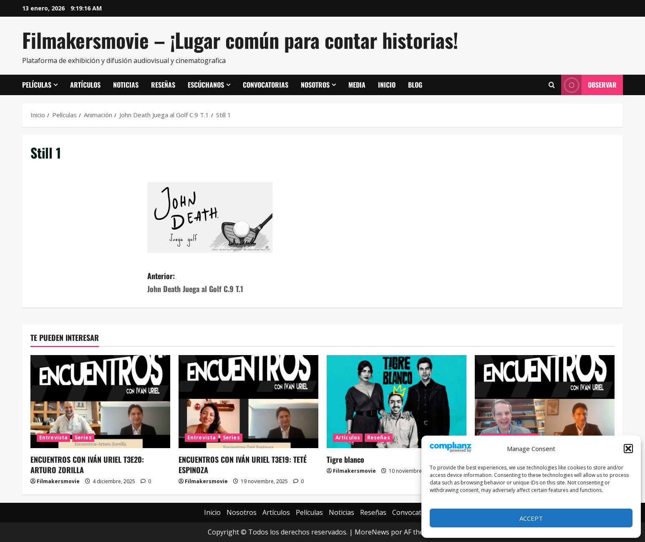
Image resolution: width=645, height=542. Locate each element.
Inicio (387, 85)
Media (356, 85)
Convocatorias (265, 85)
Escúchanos (206, 85)
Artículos (85, 85)
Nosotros (315, 85)
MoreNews (372, 532)
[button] (628, 448)
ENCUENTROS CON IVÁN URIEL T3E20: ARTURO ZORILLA (87, 464)
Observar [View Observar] (589, 85)
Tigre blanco (345, 459)
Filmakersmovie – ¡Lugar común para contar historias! (240, 40)
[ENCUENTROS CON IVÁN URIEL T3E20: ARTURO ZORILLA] (100, 401)
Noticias (126, 85)
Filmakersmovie (58, 481)
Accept (531, 518)
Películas (36, 85)
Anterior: (234, 282)
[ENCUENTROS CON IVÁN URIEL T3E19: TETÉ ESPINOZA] (248, 401)
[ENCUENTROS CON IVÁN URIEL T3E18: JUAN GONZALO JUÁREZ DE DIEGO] (545, 401)
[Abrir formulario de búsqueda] (552, 85)
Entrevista (53, 437)
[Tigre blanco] (396, 401)
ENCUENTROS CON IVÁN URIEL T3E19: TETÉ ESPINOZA (243, 464)
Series (83, 437)
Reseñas (163, 85)
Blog (415, 85)
